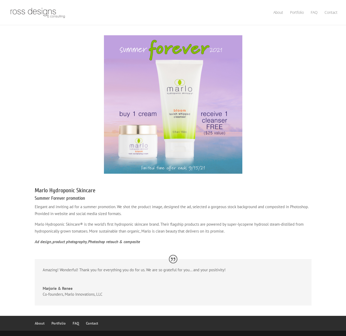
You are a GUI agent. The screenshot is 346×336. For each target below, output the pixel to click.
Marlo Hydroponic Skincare (65, 190)
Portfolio (297, 13)
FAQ (314, 13)
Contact (331, 13)
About (278, 13)
